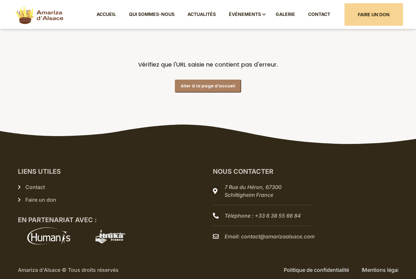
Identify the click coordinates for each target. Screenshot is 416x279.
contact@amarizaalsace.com (278, 236)
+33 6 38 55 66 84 (278, 215)
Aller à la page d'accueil (208, 86)
